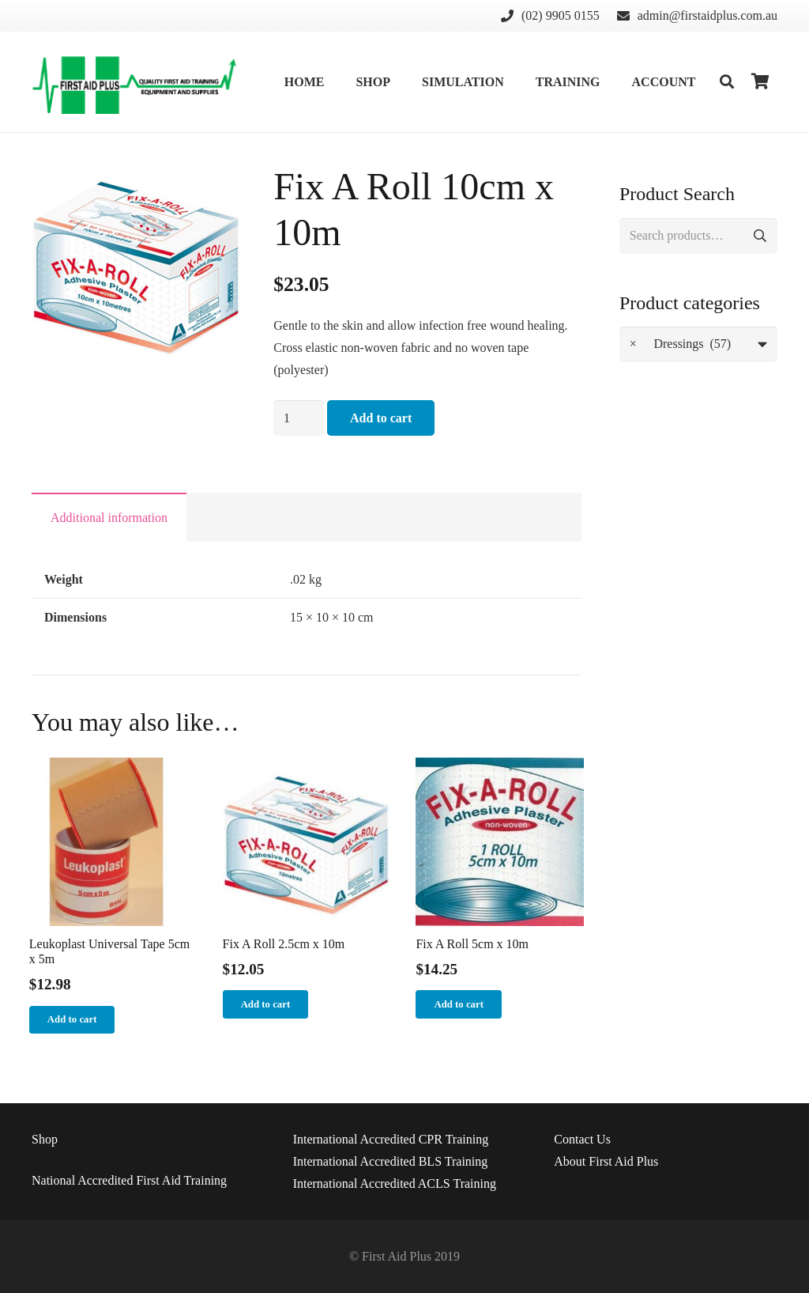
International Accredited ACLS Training (394, 1183)
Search (759, 236)
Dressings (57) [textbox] (680, 344)
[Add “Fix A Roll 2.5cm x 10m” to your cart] (266, 1004)
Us (582, 1139)
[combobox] (698, 344)
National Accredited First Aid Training (129, 1180)
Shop (45, 1139)
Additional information (109, 517)
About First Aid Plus (606, 1161)
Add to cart (381, 418)
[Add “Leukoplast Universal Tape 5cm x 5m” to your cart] (72, 1020)
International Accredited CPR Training (391, 1139)
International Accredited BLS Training (390, 1161)
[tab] (109, 517)
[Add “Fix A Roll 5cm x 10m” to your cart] (459, 1004)
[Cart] (760, 82)
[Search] (727, 82)
